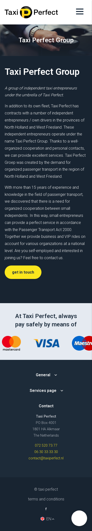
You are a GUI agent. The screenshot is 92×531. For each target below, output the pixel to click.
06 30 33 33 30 (46, 452)
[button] (79, 518)
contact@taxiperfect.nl (46, 458)
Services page (43, 390)
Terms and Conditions (46, 499)
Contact (46, 406)
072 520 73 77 (46, 445)
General (43, 375)
